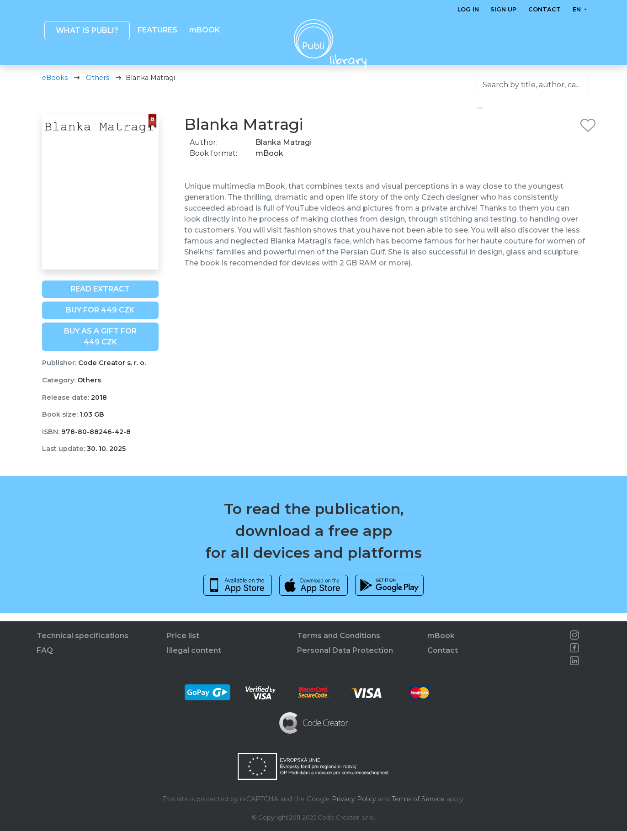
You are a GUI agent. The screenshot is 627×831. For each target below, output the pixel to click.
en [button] (577, 9)
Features (157, 30)
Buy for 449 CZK (100, 318)
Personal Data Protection (345, 650)
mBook (441, 635)
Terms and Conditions (338, 635)
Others (97, 86)
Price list (183, 635)
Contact (544, 9)
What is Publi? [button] (86, 30)
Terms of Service (418, 799)
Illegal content (194, 650)
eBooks (55, 86)
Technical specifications (82, 635)
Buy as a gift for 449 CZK (100, 345)
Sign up (503, 9)
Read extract (100, 297)
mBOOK (204, 30)
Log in (468, 9)
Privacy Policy (354, 799)
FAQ (45, 650)
